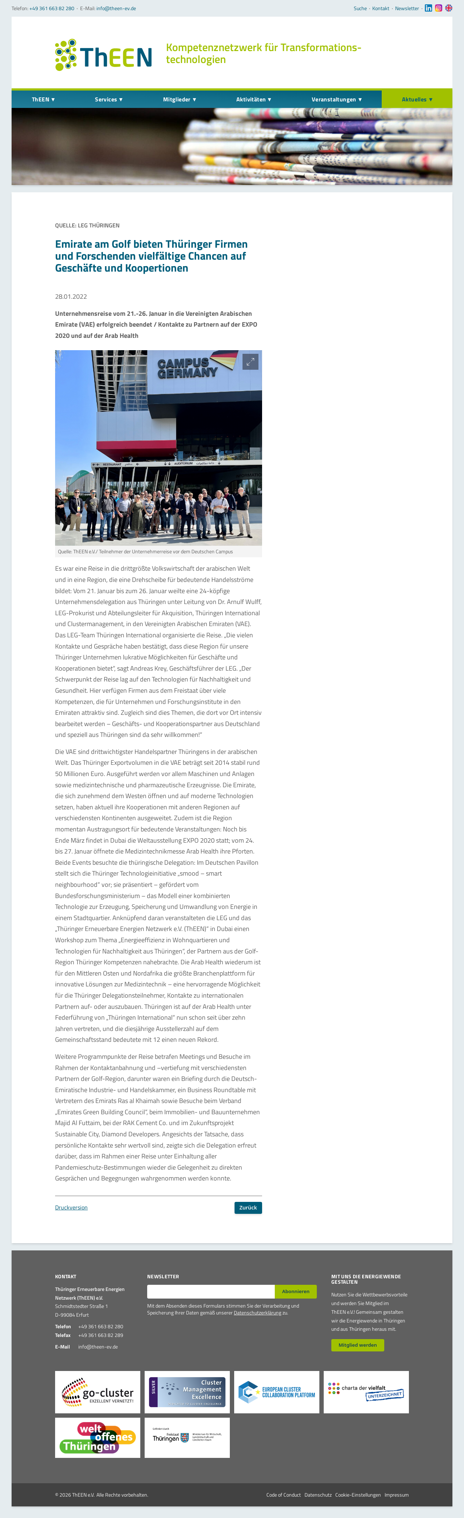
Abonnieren (296, 1291)
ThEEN (40, 99)
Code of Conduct (283, 1494)
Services (106, 99)
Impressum (397, 1494)
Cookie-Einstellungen (358, 1494)
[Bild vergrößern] (250, 362)
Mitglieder (177, 99)
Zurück (248, 1207)
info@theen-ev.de (116, 8)
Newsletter (407, 8)
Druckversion (71, 1207)
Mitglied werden (358, 1345)
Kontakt (380, 8)
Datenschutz (318, 1494)
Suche (360, 8)
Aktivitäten (251, 99)
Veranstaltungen (334, 99)
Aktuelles (414, 99)
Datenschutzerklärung (257, 1312)
